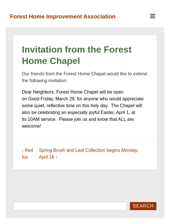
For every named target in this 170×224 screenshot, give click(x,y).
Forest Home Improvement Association (63, 16)
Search (143, 206)
